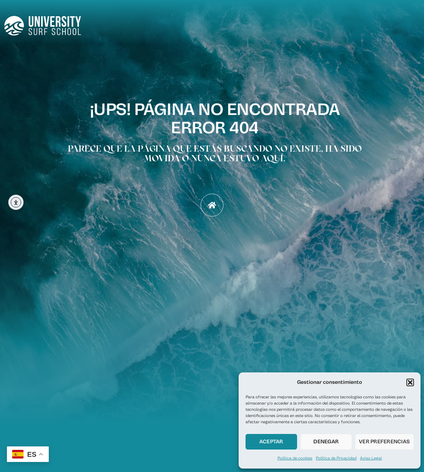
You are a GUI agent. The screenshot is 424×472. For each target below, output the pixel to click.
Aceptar (271, 441)
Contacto (406, 23)
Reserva (311, 23)
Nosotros (279, 23)
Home (248, 23)
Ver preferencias (384, 441)
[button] (410, 382)
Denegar (326, 441)
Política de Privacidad (336, 458)
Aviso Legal (371, 458)
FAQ (378, 23)
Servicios (347, 23)
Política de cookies (294, 458)
